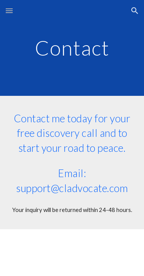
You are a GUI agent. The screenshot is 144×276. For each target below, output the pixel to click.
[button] (9, 10)
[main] (72, 47)
